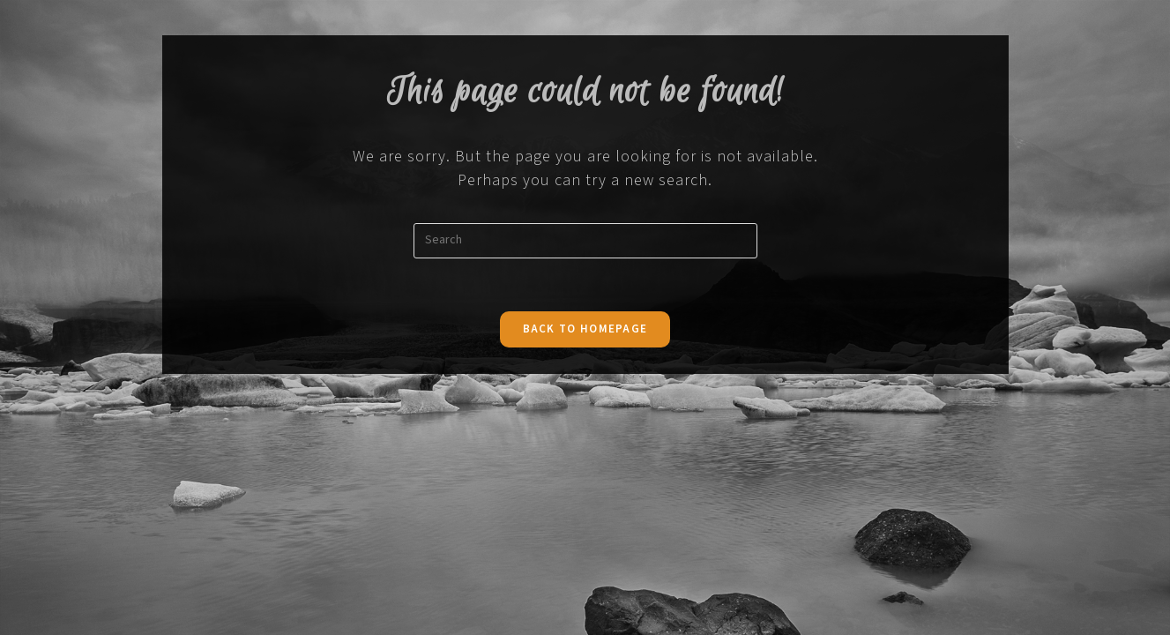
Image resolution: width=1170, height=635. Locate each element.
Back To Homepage (585, 329)
